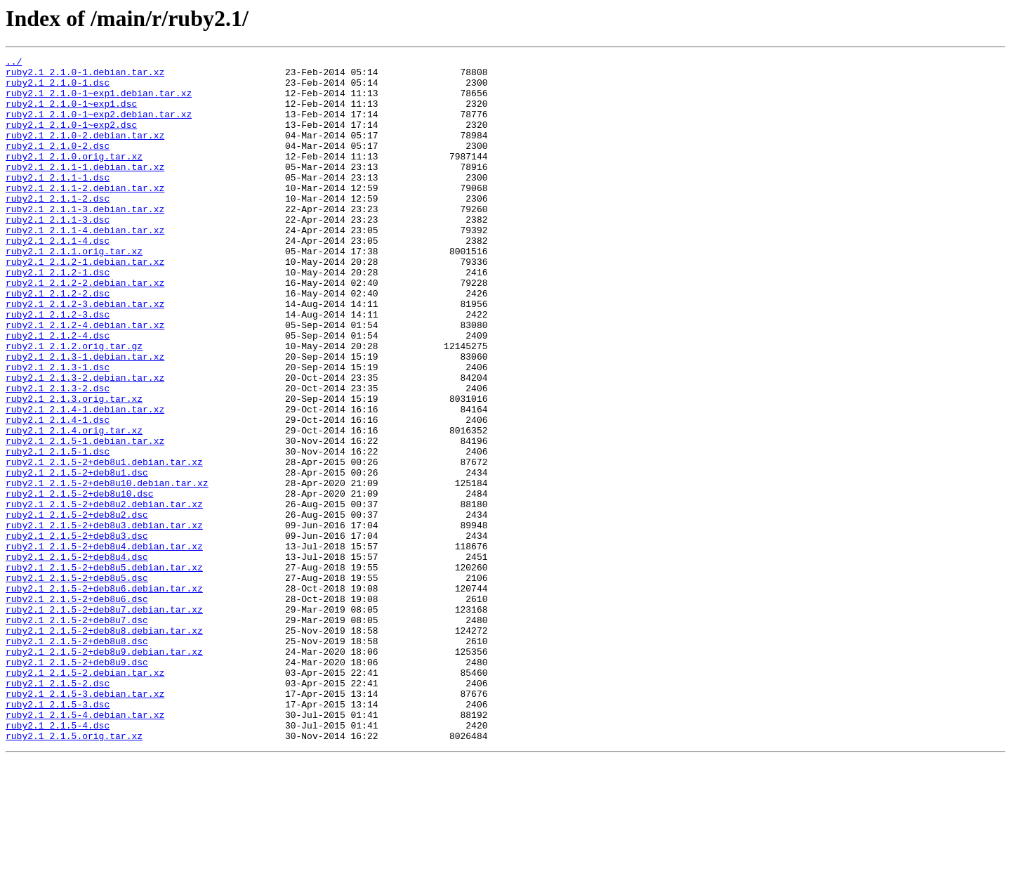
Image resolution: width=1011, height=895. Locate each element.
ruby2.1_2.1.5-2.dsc (58, 809)
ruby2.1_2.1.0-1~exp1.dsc (71, 113)
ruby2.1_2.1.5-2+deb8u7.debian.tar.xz (104, 720)
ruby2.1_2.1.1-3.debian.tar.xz (85, 240)
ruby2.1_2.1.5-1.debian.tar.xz (85, 518)
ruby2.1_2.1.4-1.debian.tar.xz (85, 480)
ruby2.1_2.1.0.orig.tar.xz (74, 177)
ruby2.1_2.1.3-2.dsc (58, 455)
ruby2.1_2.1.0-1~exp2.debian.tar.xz (99, 126)
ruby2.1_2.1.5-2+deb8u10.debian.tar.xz (107, 569)
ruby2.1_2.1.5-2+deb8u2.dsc (77, 607)
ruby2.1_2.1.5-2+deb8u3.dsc (77, 632)
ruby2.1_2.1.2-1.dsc (58, 316)
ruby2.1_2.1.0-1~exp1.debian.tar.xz (99, 101)
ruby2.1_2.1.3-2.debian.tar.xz (85, 442)
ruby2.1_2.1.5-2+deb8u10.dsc (80, 581)
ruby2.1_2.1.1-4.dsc (58, 278)
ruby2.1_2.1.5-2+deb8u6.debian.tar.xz (104, 695)
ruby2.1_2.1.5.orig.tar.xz (74, 872)
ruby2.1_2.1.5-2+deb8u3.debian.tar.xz (104, 619)
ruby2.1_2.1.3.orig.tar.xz (74, 468)
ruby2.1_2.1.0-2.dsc (58, 164)
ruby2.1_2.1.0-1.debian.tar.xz (85, 76)
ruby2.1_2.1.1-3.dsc (58, 253)
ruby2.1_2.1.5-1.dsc (58, 531)
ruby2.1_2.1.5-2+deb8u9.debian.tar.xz (104, 771)
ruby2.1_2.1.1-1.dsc (58, 202)
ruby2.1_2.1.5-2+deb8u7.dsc (77, 733)
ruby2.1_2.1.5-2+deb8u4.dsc (77, 657)
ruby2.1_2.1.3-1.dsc (58, 430)
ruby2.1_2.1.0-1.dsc (58, 88)
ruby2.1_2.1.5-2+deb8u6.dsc (77, 708)
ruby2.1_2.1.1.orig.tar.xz (74, 291)
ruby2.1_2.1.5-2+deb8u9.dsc (77, 784)
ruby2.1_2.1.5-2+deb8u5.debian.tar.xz (104, 670)
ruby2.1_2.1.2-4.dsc (58, 392)
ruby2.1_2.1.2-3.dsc (58, 366)
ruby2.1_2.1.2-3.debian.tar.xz (85, 354)
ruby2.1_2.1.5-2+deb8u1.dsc (77, 556)
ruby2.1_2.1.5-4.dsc (58, 860)
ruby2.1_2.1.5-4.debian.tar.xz (85, 847)
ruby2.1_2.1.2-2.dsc (58, 341)
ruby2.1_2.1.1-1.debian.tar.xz (85, 189)
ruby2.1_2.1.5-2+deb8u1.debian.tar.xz (104, 543)
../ (14, 63)
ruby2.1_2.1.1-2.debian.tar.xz (85, 215)
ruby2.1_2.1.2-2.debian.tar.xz (85, 328)
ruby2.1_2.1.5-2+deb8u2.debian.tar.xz (104, 594)
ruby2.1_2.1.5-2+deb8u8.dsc (77, 758)
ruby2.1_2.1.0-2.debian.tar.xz (85, 151)
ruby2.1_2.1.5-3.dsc (58, 834)
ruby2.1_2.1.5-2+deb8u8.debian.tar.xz (104, 746)
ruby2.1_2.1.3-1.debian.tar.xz (85, 417)
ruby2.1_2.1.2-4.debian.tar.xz (85, 379)
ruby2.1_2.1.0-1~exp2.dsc (71, 139)
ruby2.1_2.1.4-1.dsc (58, 493)
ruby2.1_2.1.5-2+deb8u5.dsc (77, 683)
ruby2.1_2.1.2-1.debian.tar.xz (85, 303)
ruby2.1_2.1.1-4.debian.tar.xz (85, 265)
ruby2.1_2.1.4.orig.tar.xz (74, 505)
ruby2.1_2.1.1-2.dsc (58, 227)
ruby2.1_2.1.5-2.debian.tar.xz (85, 796)
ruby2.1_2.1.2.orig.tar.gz (74, 404)
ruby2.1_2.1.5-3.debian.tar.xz (85, 822)
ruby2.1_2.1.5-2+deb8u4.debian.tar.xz (104, 645)
